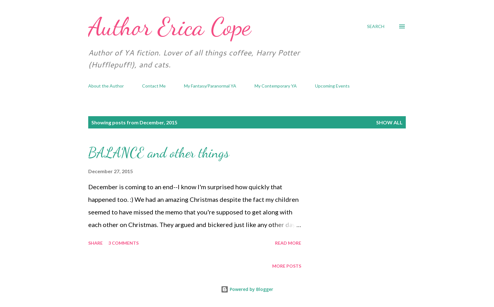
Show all (389, 122)
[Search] (375, 26)
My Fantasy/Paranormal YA (210, 85)
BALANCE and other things (158, 153)
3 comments (123, 243)
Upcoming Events (332, 85)
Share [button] (95, 243)
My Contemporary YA (276, 85)
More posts (286, 266)
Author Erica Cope (169, 26)
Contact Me (154, 85)
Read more (288, 243)
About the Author (106, 85)
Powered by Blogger (247, 289)
